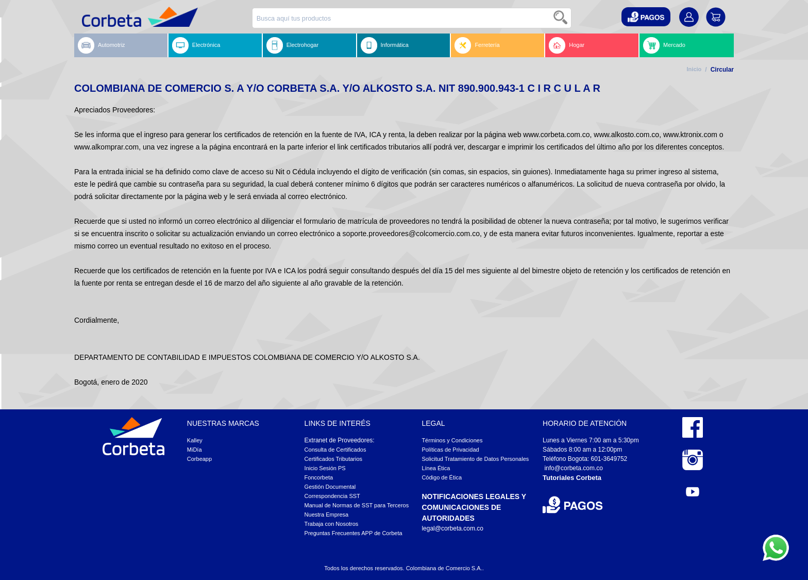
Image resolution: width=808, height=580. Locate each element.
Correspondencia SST (332, 496)
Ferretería (476, 45)
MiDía (194, 449)
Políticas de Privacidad (450, 449)
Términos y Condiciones (452, 440)
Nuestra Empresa (327, 514)
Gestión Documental (330, 487)
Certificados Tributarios (334, 459)
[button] (645, 16)
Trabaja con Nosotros (332, 524)
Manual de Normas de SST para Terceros (357, 505)
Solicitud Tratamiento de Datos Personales (475, 459)
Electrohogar (292, 45)
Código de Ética (442, 477)
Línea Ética (436, 468)
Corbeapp (199, 459)
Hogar (566, 45)
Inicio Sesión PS (325, 468)
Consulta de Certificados (335, 449)
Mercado (664, 45)
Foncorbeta (319, 477)
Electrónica (196, 45)
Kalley (195, 440)
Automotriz (101, 45)
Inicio (694, 69)
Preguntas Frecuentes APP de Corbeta (353, 533)
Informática (385, 45)
